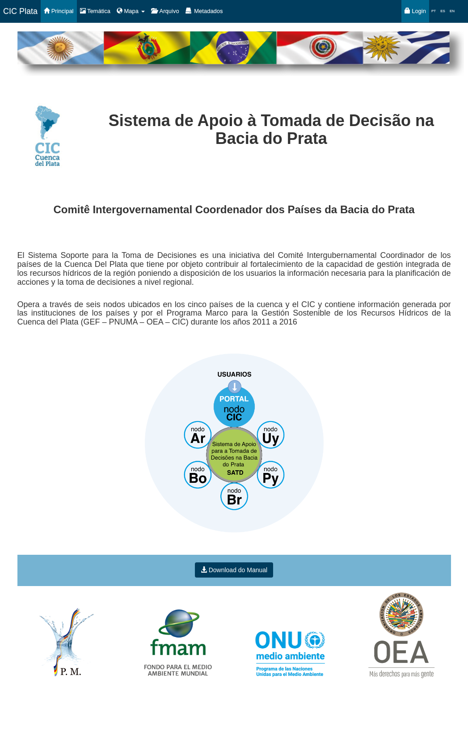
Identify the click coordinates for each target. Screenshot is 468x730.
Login (415, 11)
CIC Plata (20, 11)
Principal (58, 11)
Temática (95, 11)
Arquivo (165, 11)
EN (452, 11)
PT (433, 11)
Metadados (204, 11)
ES (442, 11)
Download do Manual (234, 570)
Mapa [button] (131, 11)
